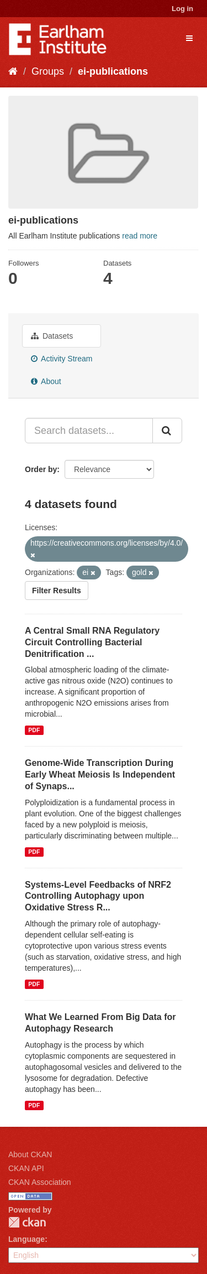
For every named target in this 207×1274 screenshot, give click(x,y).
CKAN (27, 1222)
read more (139, 235)
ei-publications (113, 71)
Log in (182, 8)
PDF (34, 730)
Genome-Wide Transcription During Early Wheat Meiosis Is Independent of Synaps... (100, 774)
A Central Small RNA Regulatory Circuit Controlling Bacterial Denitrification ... (92, 642)
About (46, 381)
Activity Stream (61, 358)
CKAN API (26, 1168)
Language (26, 1239)
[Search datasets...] (89, 430)
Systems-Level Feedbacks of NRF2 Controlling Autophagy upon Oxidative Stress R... (98, 896)
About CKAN (30, 1154)
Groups (47, 71)
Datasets (52, 336)
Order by (41, 469)
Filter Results (56, 590)
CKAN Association (39, 1182)
